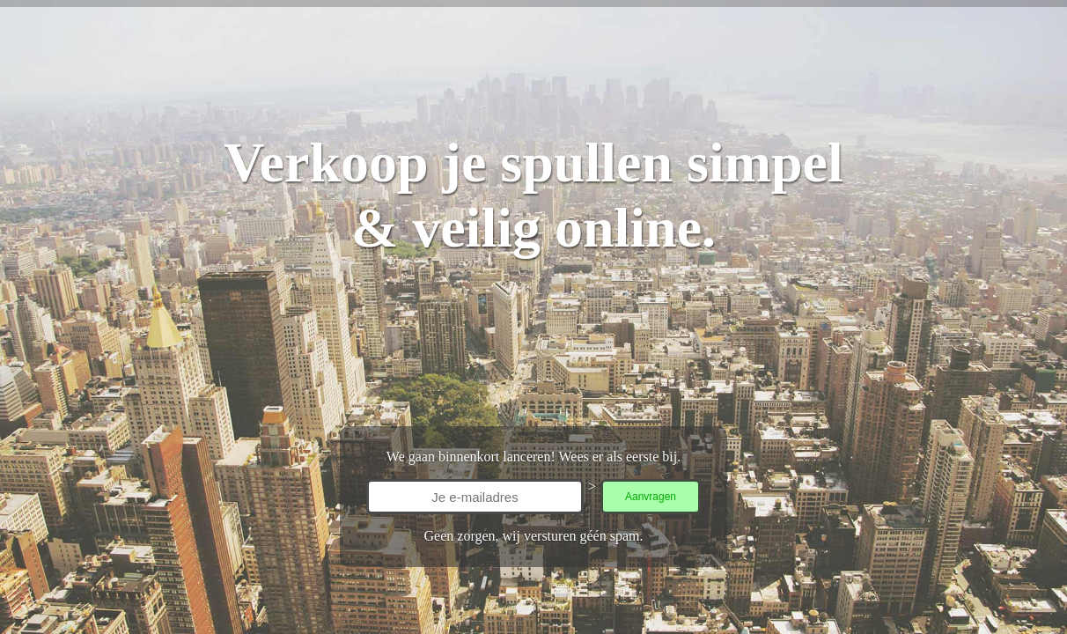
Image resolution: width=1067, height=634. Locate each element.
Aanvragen (650, 496)
